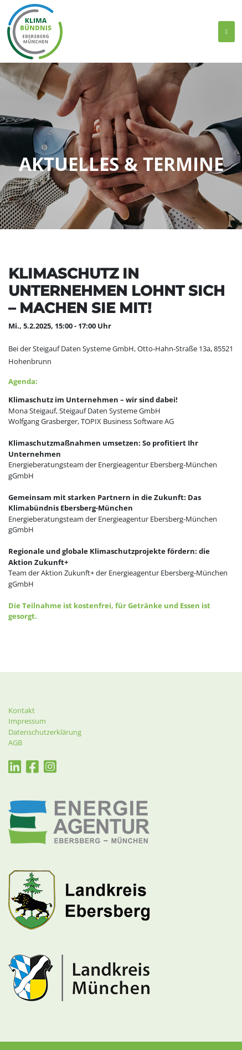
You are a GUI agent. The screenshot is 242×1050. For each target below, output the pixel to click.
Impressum (27, 721)
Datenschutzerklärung (44, 732)
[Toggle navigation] (226, 31)
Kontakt (21, 710)
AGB (15, 743)
